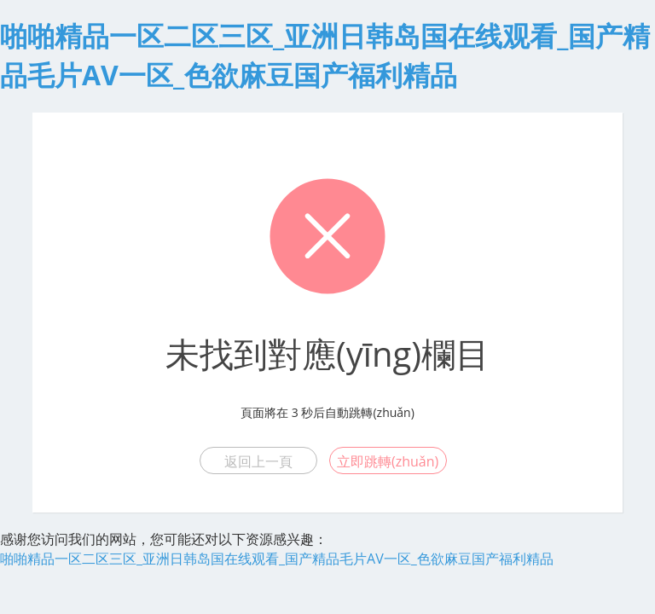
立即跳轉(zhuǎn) (387, 461)
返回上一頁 (258, 461)
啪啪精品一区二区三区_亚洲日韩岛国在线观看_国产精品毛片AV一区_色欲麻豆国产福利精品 (277, 558)
